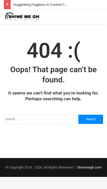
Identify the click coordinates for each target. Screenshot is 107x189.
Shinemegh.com (89, 167)
